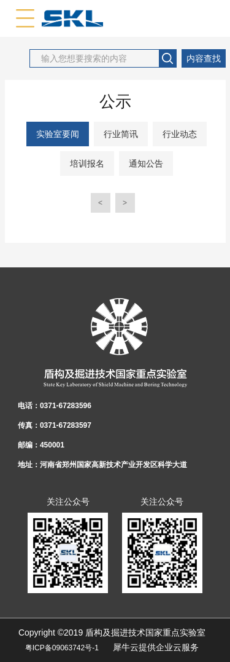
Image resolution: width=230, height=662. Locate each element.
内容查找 (203, 58)
